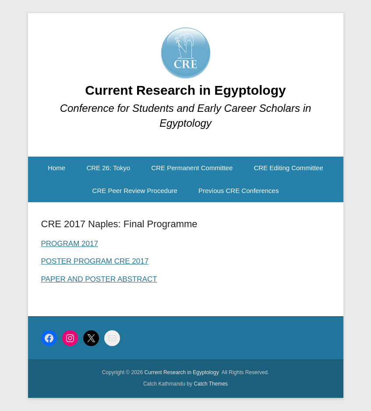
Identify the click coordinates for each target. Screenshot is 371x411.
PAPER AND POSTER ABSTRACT (99, 279)
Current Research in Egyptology (185, 90)
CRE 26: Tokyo (108, 168)
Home (56, 168)
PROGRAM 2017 (69, 243)
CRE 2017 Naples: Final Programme (119, 223)
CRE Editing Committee (288, 168)
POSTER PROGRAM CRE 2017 (95, 261)
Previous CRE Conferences (238, 190)
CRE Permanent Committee (192, 168)
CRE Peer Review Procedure (134, 190)
